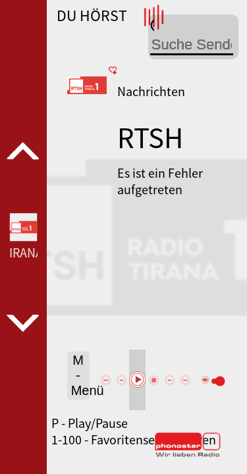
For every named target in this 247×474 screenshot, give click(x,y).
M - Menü (80, 375)
